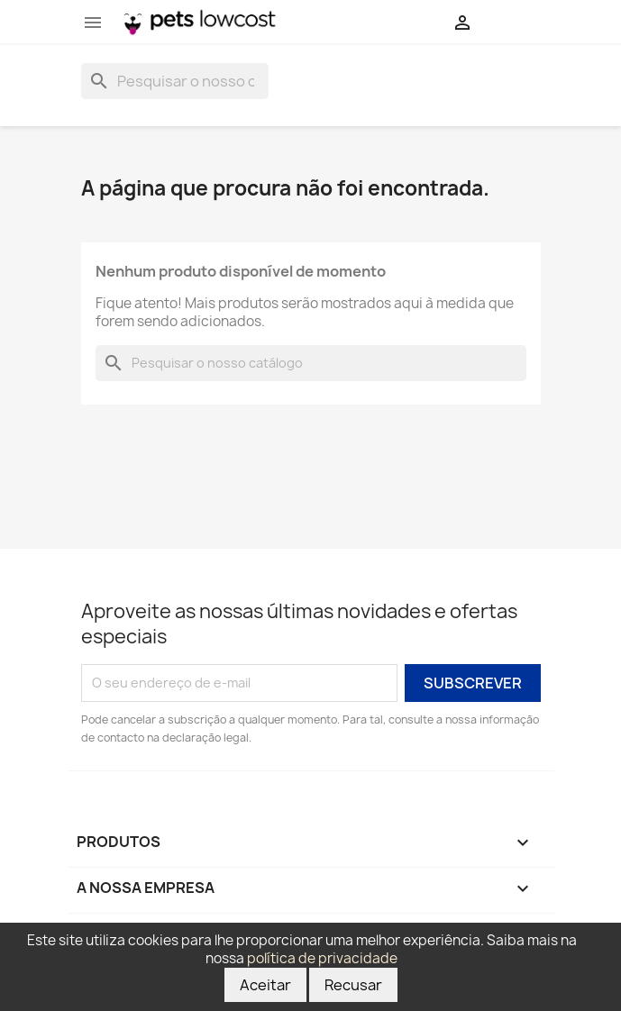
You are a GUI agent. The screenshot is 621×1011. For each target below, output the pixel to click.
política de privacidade (322, 958)
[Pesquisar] (175, 81)
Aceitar (265, 985)
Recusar (353, 985)
